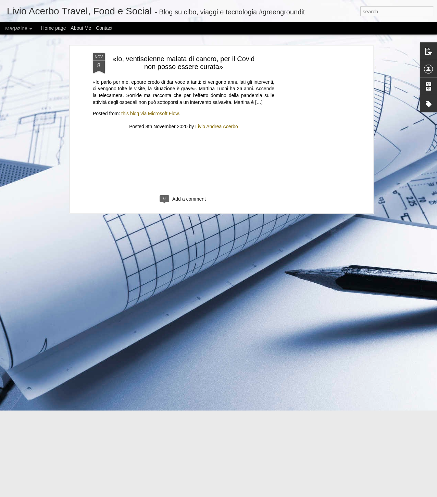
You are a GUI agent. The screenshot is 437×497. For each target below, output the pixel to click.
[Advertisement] (183, 37)
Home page (53, 28)
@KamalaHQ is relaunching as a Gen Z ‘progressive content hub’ (152, 404)
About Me (81, 28)
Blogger (267, 493)
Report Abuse (287, 493)
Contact (104, 28)
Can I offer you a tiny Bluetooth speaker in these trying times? (147, 447)
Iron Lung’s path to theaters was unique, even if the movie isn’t (148, 362)
